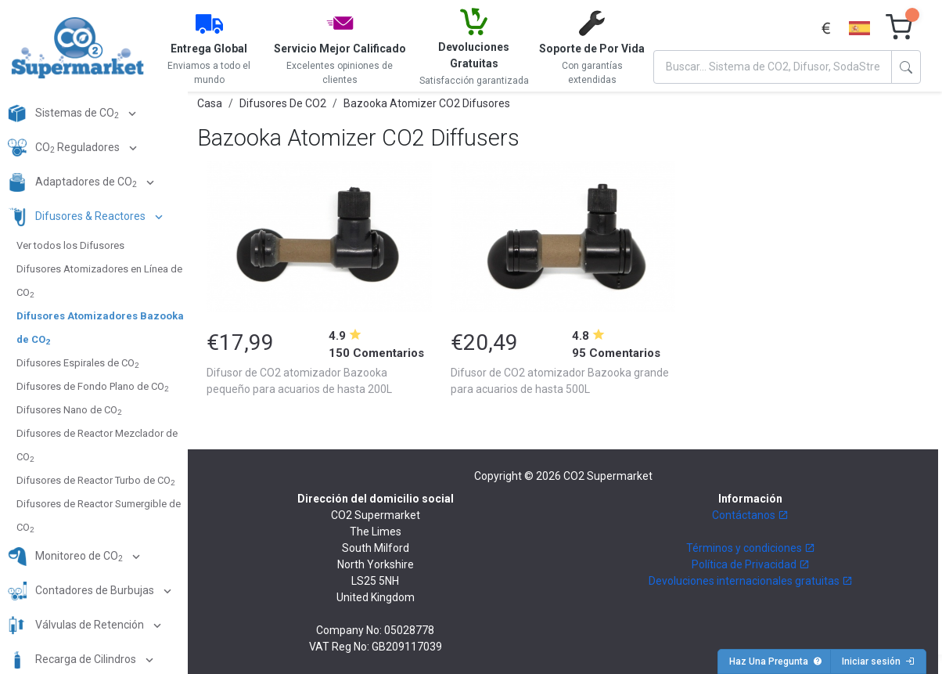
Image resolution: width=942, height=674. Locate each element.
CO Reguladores (65, 148)
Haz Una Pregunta (775, 661)
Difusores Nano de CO (68, 410)
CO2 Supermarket (608, 476)
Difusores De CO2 (282, 103)
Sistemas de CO (64, 113)
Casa (209, 103)
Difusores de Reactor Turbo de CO (95, 480)
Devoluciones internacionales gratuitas (751, 581)
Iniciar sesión (878, 661)
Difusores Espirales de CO (77, 363)
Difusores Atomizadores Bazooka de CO (100, 328)
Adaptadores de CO (73, 182)
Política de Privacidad (751, 564)
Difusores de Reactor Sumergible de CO (98, 516)
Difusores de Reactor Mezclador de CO (97, 445)
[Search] (772, 67)
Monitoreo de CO (66, 556)
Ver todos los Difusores (70, 245)
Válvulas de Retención (77, 625)
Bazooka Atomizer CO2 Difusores (426, 103)
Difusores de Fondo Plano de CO (92, 386)
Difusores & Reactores (78, 216)
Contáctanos (750, 515)
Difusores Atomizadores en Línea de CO (99, 281)
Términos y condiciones (750, 548)
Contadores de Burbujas (82, 591)
